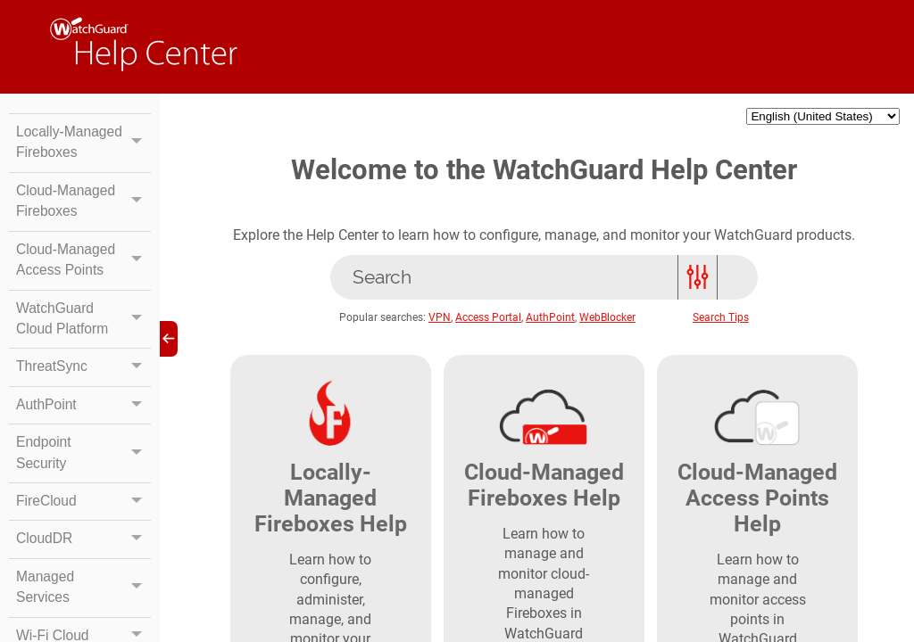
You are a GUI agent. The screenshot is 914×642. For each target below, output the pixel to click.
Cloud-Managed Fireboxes (83, 223)
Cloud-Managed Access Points (83, 283)
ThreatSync (83, 392)
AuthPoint (83, 431)
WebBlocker (608, 321)
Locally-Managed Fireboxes (83, 153)
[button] (136, 153)
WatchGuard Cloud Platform (83, 343)
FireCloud (83, 529)
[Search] (544, 280)
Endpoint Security (83, 479)
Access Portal (489, 321)
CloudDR (83, 567)
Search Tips (721, 321)
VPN (440, 321)
